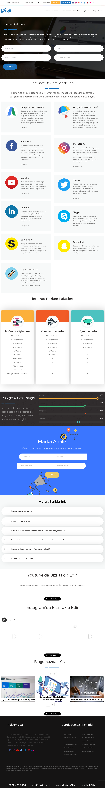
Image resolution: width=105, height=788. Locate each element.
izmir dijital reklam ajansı (13, 768)
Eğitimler (87, 11)
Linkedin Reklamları (87, 751)
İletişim (100, 11)
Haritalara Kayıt (68, 751)
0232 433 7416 (29, 2)
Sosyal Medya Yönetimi (70, 744)
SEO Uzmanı (89, 768)
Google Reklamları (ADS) (32, 107)
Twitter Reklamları (86, 748)
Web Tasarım (67, 734)
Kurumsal (56, 11)
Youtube (25, 178)
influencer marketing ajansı (23, 770)
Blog (94, 11)
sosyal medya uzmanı (77, 768)
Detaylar (25, 127)
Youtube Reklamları (87, 737)
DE (97, 2)
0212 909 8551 (45, 2)
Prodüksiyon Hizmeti (69, 754)
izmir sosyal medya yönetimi (48, 766)
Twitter (76, 180)
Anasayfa (46, 11)
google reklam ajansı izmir (79, 766)
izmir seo (36, 766)
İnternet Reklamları (69, 737)
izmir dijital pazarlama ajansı (31, 768)
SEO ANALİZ (65, 2)
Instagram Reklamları (87, 744)
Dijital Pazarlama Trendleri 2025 (86, 699)
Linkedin (25, 207)
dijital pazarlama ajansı (25, 766)
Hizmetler (77, 11)
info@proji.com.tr (14, 2)
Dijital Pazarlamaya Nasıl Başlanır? (18, 699)
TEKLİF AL (55, 2)
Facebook (26, 141)
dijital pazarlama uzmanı (48, 768)
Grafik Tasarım (67, 748)
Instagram (79, 144)
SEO (64, 741)
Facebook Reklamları (87, 741)
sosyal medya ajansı (63, 768)
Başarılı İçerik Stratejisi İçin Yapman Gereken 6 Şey (52, 698)
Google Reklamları (86, 734)
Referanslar (66, 11)
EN (93, 2)
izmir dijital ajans (93, 766)
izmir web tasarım (64, 766)
